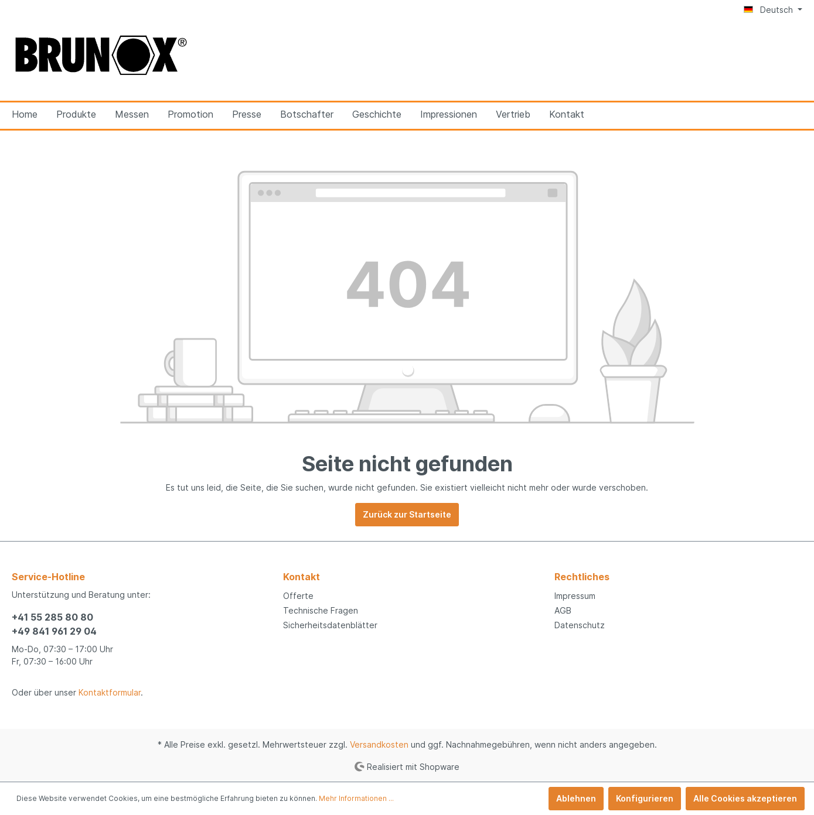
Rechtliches (581, 577)
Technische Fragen (320, 610)
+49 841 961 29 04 (54, 631)
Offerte (298, 596)
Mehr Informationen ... (356, 798)
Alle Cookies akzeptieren (745, 798)
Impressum (574, 596)
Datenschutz (579, 625)
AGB (562, 610)
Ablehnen (576, 798)
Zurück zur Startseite (407, 514)
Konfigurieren (644, 798)
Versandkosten (379, 744)
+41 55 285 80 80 (52, 617)
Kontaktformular (110, 692)
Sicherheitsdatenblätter (330, 625)
